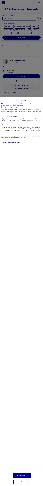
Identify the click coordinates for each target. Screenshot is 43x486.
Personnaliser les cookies (23, 482)
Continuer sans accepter (21, 100)
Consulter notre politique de (11, 142)
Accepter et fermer (22, 475)
